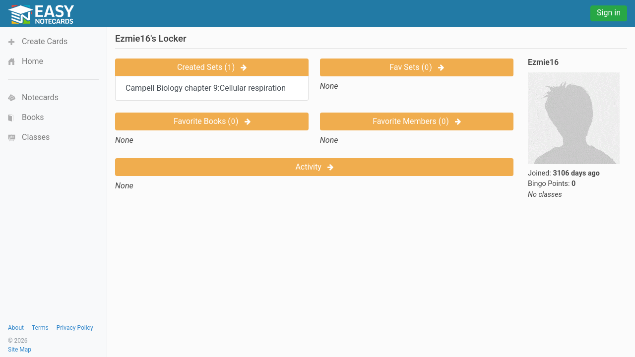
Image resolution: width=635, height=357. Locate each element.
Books (33, 117)
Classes (36, 137)
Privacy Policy (75, 327)
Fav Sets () (416, 67)
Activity (314, 167)
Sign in (609, 12)
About (16, 327)
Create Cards (44, 41)
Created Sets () (212, 67)
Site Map (19, 349)
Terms (40, 327)
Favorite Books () (212, 121)
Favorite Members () (417, 121)
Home (32, 61)
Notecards (40, 97)
